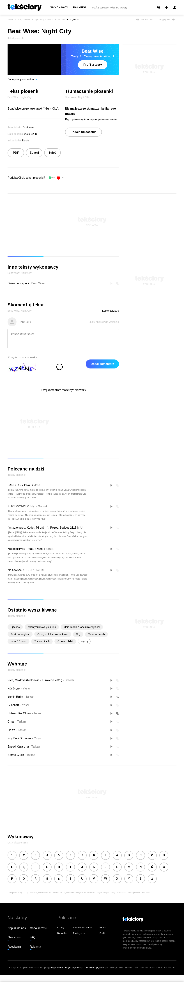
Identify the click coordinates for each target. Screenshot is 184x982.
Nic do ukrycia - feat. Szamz (25, 548)
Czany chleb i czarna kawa (52, 634)
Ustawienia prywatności (96, 967)
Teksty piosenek (23, 20)
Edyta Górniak (38, 506)
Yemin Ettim (16, 696)
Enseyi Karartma (18, 746)
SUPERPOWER (18, 506)
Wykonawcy (59, 7)
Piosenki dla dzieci (82, 927)
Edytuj (34, 152)
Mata (36, 485)
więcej (84, 641)
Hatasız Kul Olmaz (20, 713)
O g (78, 634)
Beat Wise (61, 20)
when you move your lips (42, 627)
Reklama (35, 946)
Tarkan (29, 696)
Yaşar (25, 688)
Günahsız (14, 705)
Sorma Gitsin (16, 754)
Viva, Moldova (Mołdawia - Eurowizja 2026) (35, 680)
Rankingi (79, 7)
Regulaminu (56, 967)
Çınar (11, 721)
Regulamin (14, 946)
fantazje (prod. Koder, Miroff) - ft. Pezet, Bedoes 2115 (42, 527)
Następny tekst (166, 20)
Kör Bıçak (14, 688)
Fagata (48, 548)
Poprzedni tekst (144, 20)
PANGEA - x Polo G (20, 485)
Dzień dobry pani (18, 283)
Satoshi (68, 680)
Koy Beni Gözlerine (20, 738)
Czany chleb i (65, 641)
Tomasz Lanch (96, 634)
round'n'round (18, 641)
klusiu (25, 140)
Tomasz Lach (42, 641)
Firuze (12, 730)
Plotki (102, 933)
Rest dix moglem (20, 634)
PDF (16, 152)
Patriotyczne (79, 933)
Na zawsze (15, 570)
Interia (10, 20)
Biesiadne (62, 933)
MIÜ (79, 527)
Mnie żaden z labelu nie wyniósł (82, 627)
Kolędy (60, 927)
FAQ (32, 937)
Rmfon (103, 927)
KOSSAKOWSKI (33, 570)
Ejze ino (15, 627)
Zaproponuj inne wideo (22, 79)
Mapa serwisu (38, 928)
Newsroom (14, 937)
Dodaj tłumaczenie (83, 132)
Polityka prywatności (74, 967)
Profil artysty (92, 64)
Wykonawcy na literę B (44, 20)
